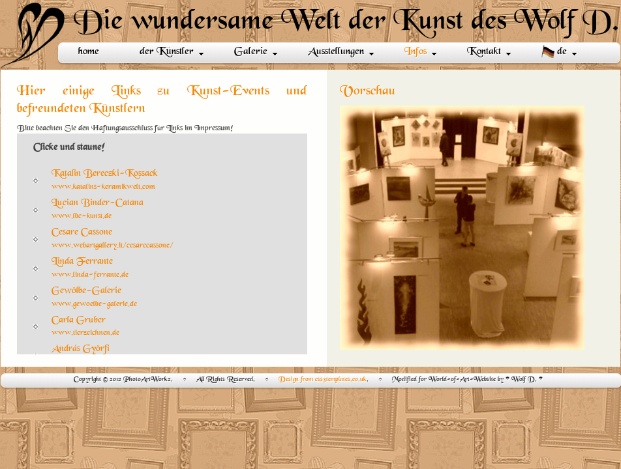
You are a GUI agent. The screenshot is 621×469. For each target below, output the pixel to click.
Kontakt (489, 52)
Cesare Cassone (82, 232)
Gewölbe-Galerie (86, 291)
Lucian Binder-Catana (98, 203)
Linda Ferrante (82, 261)
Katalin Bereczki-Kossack (105, 173)
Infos (420, 52)
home (88, 52)
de (559, 52)
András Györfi (81, 349)
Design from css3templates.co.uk (323, 379)
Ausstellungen (341, 52)
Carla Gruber (79, 320)
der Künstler (172, 52)
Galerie (255, 52)
